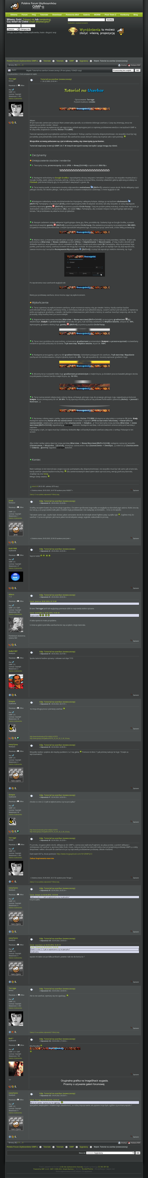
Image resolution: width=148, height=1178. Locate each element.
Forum (25, 15)
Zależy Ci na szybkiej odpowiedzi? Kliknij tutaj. (45, 494)
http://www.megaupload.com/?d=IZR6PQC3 (74, 854)
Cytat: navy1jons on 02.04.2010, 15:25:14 (45, 945)
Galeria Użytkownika (15, 98)
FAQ (34, 15)
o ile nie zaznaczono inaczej (71, 1167)
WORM (97, 15)
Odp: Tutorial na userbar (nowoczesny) (57, 501)
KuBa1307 (13, 651)
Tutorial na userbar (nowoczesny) (56, 79)
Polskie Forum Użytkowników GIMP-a (22, 61)
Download (56, 15)
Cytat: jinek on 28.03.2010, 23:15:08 (43, 601)
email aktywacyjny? (39, 21)
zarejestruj (44, 19)
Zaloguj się (29, 19)
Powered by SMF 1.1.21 (41, 1169)
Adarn (11, 594)
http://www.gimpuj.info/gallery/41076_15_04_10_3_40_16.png (49, 738)
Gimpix (12, 701)
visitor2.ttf (34, 486)
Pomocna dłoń (72, 15)
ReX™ (11, 1038)
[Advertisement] (61, 49)
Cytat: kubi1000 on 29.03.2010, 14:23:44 (44, 613)
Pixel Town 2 (110, 15)
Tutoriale (44, 15)
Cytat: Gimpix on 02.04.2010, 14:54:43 (44, 895)
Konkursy (124, 15)
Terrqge (12, 79)
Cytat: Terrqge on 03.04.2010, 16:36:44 (44, 1100)
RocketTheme (87, 1169)
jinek (11, 500)
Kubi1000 (13, 548)
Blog (136, 15)
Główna (13, 15)
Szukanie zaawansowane (78, 23)
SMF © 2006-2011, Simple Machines (62, 1169)
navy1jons (13, 744)
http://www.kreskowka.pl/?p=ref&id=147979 (44, 736)
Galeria (86, 15)
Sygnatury (84, 61)
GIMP (71, 61)
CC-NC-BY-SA (103, 1167)
